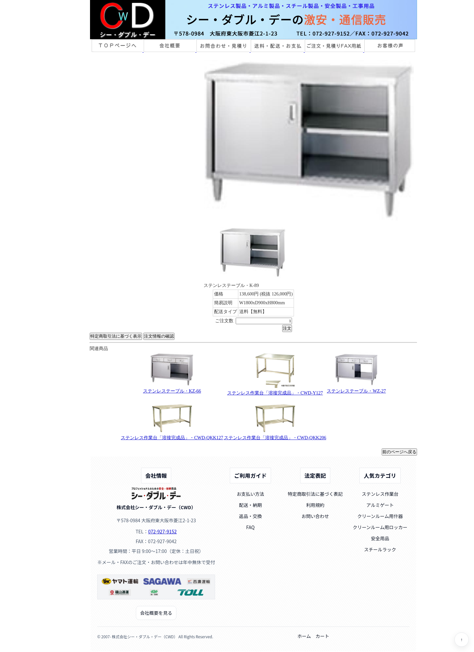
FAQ (250, 527)
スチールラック (380, 549)
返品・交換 (250, 516)
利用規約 (315, 505)
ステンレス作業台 (380, 494)
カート (322, 636)
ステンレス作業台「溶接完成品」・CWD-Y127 (275, 393)
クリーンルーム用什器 (380, 516)
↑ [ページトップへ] (462, 639)
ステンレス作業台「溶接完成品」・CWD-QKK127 (172, 437)
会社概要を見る (156, 613)
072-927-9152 (162, 531)
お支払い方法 (250, 494)
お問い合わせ (315, 516)
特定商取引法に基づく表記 (315, 494)
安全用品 (380, 538)
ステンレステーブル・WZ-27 (356, 391)
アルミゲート (380, 505)
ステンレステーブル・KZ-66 (172, 391)
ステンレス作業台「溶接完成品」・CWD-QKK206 (275, 437)
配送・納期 (250, 505)
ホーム (304, 636)
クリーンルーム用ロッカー (380, 527)
